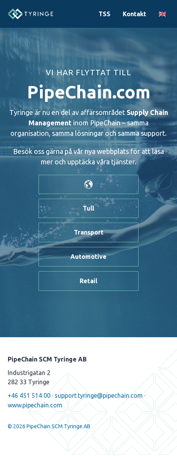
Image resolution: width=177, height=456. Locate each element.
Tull (88, 208)
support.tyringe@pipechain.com (99, 395)
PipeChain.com (88, 92)
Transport (89, 232)
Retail (88, 280)
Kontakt (134, 13)
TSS (104, 13)
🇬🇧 (162, 13)
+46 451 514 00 (29, 395)
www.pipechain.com (35, 405)
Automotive (88, 256)
